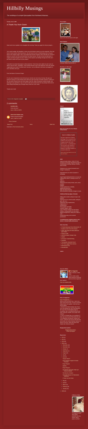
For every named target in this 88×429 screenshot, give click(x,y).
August (64, 353)
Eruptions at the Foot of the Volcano (69, 228)
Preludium (63, 240)
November (65, 347)
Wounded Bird (64, 247)
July (64, 355)
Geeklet (63, 237)
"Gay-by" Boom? (66, 358)
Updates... (65, 365)
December (65, 345)
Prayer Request (66, 363)
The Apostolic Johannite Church (68, 242)
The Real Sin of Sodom (68, 373)
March (64, 384)
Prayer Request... (66, 367)
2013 (63, 337)
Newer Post (9, 124)
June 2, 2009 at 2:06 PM (16, 110)
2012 (63, 339)
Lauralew (13, 106)
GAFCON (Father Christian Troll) (68, 235)
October (65, 349)
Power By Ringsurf (70, 331)
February (65, 386)
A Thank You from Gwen (68, 378)
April (64, 382)
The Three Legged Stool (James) (68, 243)
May (64, 380)
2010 (63, 341)
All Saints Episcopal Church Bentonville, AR (71, 227)
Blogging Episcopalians (70, 330)
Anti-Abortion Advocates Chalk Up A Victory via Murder (71, 370)
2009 (63, 343)
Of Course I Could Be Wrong (67, 238)
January (65, 388)
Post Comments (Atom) (18, 126)
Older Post (52, 124)
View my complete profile (65, 282)
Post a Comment (12, 121)
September (65, 351)
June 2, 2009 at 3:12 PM (16, 118)
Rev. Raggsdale (74, 271)
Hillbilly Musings (25, 8)
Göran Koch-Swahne (16, 114)
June (64, 357)
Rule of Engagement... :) (65, 299)
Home (31, 124)
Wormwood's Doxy (65, 245)
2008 (63, 391)
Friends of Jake (64, 233)
